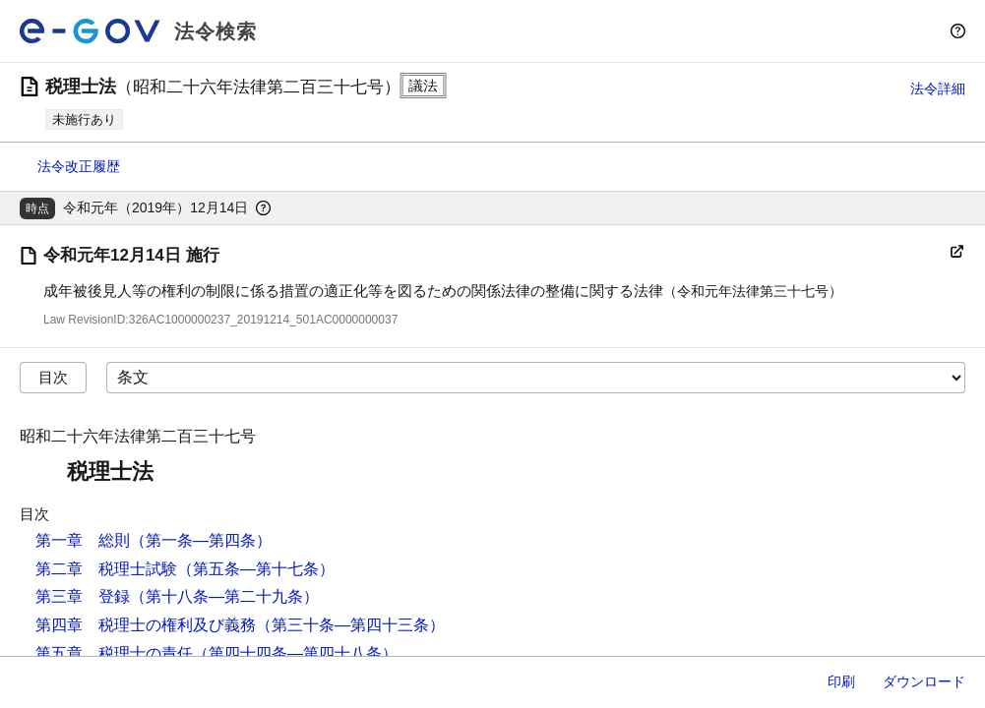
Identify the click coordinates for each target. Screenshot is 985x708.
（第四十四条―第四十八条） (295, 653)
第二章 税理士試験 (106, 568)
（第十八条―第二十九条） (224, 596)
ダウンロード (924, 681)
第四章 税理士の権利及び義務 (145, 625)
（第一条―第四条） (201, 540)
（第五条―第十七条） (256, 568)
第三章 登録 (82, 596)
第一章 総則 (82, 540)
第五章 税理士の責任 (114, 653)
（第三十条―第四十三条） (350, 625)
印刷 (841, 681)
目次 (53, 377)
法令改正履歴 (78, 166)
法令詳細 (937, 88)
